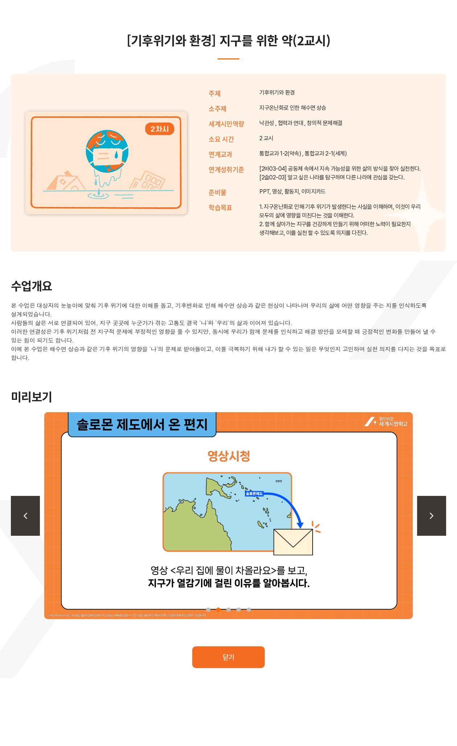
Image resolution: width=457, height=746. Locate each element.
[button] (208, 610)
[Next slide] (431, 516)
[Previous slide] (25, 516)
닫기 (229, 657)
